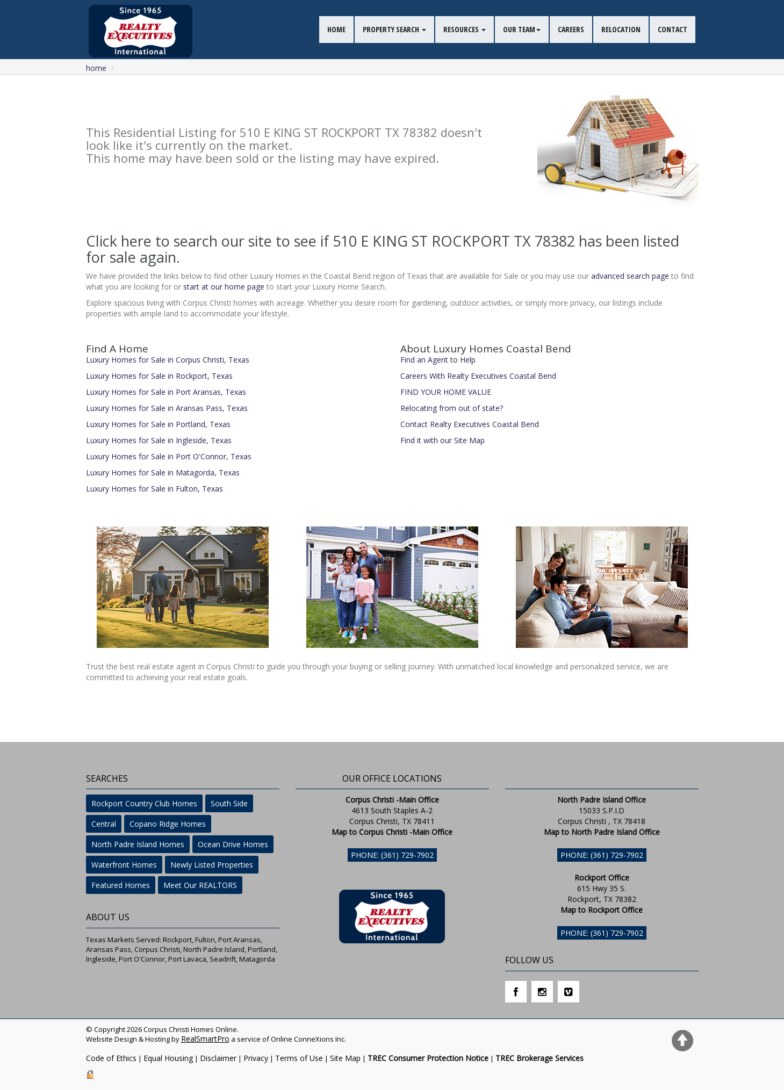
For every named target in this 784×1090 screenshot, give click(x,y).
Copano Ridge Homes (168, 824)
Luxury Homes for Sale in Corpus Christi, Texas (167, 360)
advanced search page (630, 276)
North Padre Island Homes (137, 844)
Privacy (255, 1058)
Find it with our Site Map (442, 440)
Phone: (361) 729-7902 (392, 855)
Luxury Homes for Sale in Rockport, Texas (159, 376)
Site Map (345, 1058)
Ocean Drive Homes (233, 844)
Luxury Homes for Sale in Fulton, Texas (154, 488)
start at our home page (223, 286)
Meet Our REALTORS (200, 885)
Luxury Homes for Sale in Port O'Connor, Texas (168, 456)
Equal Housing (168, 1058)
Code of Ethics (111, 1058)
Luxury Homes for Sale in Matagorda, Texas (163, 472)
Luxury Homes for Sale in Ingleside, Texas (159, 440)
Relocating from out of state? (451, 408)
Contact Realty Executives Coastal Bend (469, 424)
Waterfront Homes (124, 865)
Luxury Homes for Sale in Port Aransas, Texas (166, 392)
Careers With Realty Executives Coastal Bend (478, 376)
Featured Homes (120, 885)
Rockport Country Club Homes (144, 803)
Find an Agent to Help (438, 360)
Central (103, 824)
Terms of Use (299, 1058)
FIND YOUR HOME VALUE (445, 392)
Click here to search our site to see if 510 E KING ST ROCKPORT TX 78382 (330, 241)
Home (96, 68)
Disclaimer (218, 1058)
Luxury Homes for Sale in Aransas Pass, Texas (167, 408)
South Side (229, 803)
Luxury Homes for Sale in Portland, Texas (158, 424)
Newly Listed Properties (211, 865)
